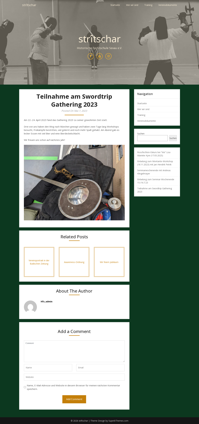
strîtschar (29, 5)
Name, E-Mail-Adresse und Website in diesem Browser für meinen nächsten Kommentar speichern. (73, 387)
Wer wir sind (132, 5)
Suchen (140, 133)
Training (148, 5)
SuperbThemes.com (118, 420)
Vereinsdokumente (167, 5)
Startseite (115, 5)
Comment (74, 351)
